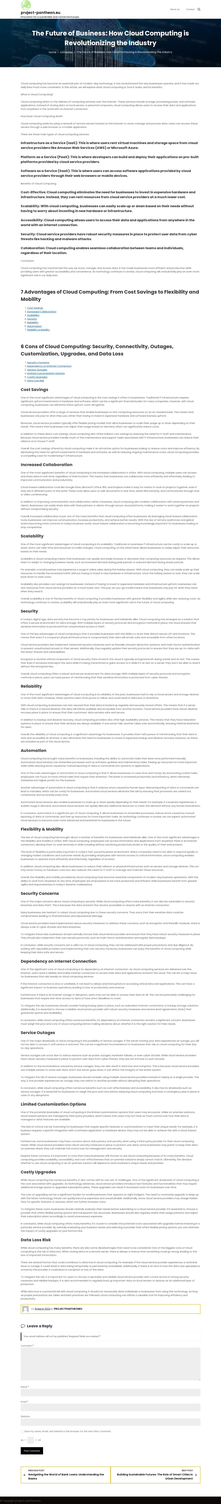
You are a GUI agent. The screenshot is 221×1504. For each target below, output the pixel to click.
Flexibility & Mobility (38, 329)
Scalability (33, 315)
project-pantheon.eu (40, 12)
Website (25, 1416)
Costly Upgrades (37, 377)
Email (24, 1401)
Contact (190, 9)
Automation (34, 326)
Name (25, 1387)
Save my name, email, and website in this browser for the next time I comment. (67, 1431)
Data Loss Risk (35, 380)
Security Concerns (38, 362)
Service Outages (37, 369)
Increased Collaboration (41, 311)
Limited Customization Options (46, 373)
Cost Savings (35, 308)
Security (32, 319)
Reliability (32, 322)
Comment (27, 1345)
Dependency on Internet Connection (49, 366)
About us (175, 9)
